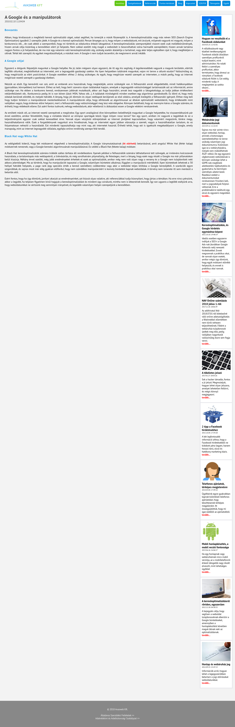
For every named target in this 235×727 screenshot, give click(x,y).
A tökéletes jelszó (212, 372)
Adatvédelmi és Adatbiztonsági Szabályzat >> (117, 718)
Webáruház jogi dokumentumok (211, 121)
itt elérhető (129, 143)
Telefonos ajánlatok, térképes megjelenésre (215, 485)
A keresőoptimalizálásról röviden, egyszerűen (216, 602)
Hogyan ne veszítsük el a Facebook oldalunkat (216, 40)
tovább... (206, 90)
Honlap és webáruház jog (216, 664)
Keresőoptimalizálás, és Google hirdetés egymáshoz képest (215, 228)
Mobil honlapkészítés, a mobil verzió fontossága (215, 545)
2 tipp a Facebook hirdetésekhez (212, 428)
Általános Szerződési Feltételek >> (117, 715)
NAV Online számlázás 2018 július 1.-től (214, 302)
